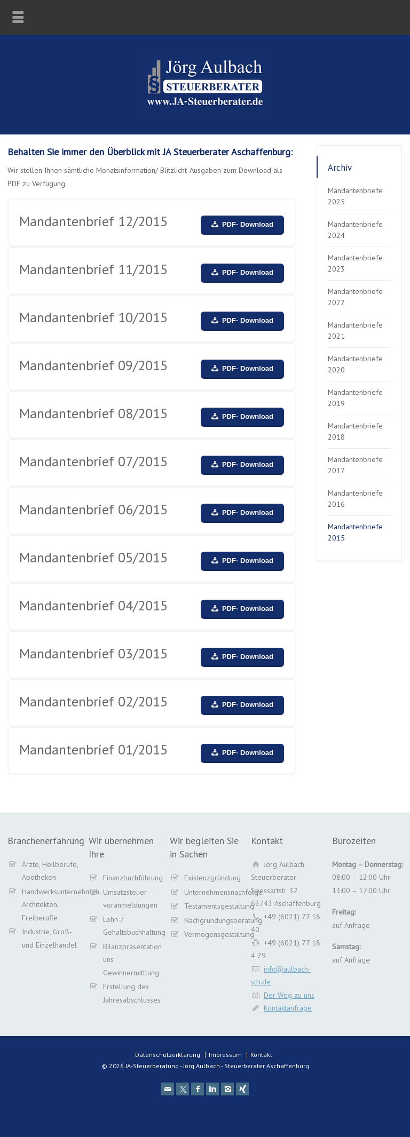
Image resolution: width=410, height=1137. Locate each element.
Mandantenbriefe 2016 (355, 498)
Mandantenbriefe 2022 (355, 297)
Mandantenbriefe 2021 (355, 330)
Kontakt (261, 1055)
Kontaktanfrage (288, 1008)
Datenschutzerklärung (167, 1055)
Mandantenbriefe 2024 (355, 229)
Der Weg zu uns (289, 995)
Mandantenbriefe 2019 (355, 397)
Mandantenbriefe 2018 (355, 431)
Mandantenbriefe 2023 (355, 263)
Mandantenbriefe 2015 (355, 532)
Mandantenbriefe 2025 (355, 196)
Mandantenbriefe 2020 (355, 364)
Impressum (225, 1055)
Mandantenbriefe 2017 (355, 465)
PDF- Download (247, 224)
